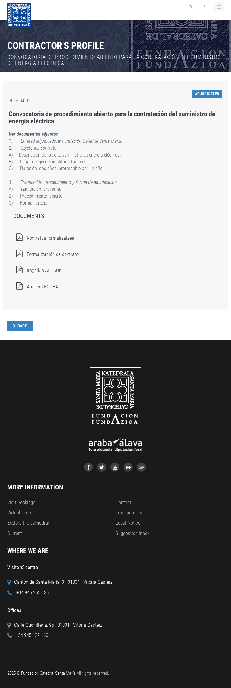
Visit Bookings (21, 502)
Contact (123, 502)
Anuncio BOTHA (35, 287)
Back (22, 326)
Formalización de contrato (46, 254)
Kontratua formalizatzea (43, 238)
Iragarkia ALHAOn (37, 270)
